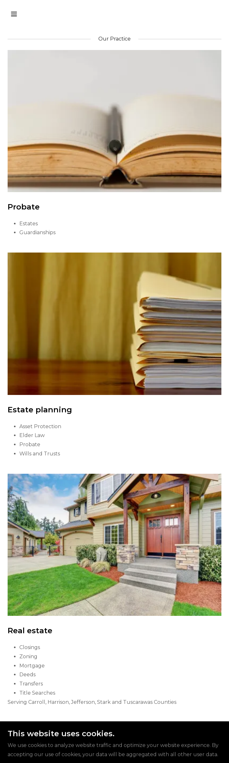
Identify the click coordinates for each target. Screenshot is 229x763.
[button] (32, 14)
